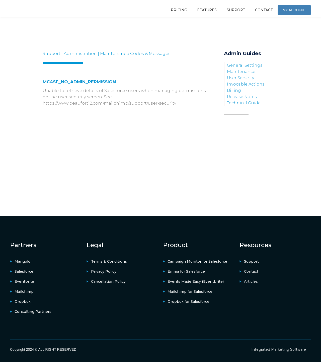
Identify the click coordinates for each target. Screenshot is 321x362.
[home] (29, 8)
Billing (234, 90)
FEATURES (207, 10)
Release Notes (242, 96)
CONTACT (264, 10)
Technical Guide (244, 103)
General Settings (244, 65)
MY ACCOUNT (294, 10)
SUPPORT (236, 10)
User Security (240, 78)
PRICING (179, 10)
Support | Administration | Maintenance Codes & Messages (107, 53)
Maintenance (241, 71)
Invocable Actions (245, 84)
